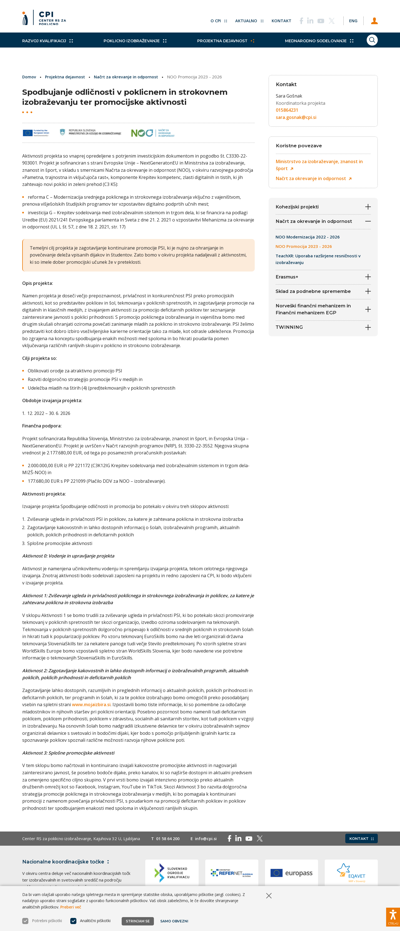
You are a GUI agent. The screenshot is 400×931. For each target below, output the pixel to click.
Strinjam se (138, 921)
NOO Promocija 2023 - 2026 (304, 247)
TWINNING (323, 333)
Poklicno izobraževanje (129, 47)
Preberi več (70, 907)
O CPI (212, 19)
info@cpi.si (209, 838)
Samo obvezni (175, 921)
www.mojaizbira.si (91, 704)
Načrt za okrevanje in (313, 178)
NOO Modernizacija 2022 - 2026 (308, 238)
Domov (29, 76)
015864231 (287, 110)
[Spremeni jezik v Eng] (350, 19)
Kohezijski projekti (323, 207)
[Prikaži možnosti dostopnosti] (393, 915)
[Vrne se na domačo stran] (46, 19)
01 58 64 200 (169, 838)
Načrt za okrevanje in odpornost (128, 76)
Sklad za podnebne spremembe (323, 295)
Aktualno (243, 19)
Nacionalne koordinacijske (67, 861)
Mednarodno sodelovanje (302, 47)
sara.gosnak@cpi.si (296, 117)
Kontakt (275, 19)
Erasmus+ (323, 279)
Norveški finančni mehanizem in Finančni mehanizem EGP (323, 314)
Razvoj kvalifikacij (47, 47)
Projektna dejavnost (214, 47)
